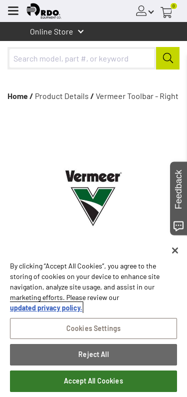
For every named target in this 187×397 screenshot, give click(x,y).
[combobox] (93, 58)
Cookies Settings (93, 328)
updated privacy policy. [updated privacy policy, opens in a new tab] (46, 308)
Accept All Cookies (93, 380)
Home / (20, 95)
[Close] (175, 251)
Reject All (93, 354)
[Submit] (168, 58)
